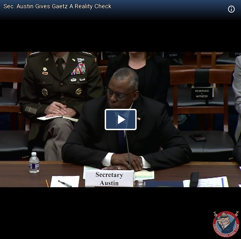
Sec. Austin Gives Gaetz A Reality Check (57, 6)
